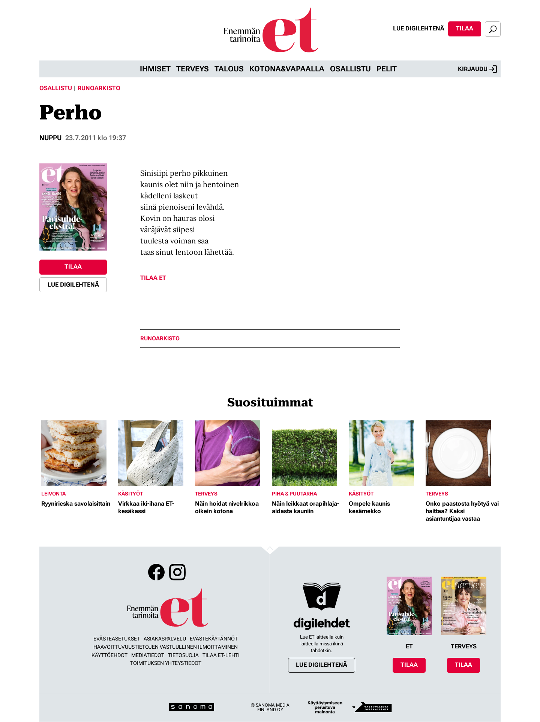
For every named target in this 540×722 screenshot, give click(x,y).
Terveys (192, 68)
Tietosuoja (183, 655)
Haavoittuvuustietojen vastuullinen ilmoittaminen (165, 647)
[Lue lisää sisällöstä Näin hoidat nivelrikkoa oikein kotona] (231, 453)
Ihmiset (155, 68)
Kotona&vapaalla (286, 68)
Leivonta (53, 494)
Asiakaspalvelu (165, 639)
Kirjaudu (477, 69)
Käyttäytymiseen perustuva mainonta (325, 707)
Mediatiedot (147, 655)
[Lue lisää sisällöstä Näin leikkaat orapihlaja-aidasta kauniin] (308, 453)
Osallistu (350, 68)
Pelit (386, 68)
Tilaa (464, 28)
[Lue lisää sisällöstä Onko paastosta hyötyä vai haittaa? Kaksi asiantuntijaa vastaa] (462, 453)
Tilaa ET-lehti (221, 655)
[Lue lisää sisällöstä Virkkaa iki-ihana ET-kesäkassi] (154, 453)
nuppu (50, 138)
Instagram (177, 572)
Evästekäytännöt (214, 639)
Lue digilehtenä (418, 28)
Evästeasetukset (116, 639)
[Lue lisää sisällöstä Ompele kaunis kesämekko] (385, 453)
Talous (229, 68)
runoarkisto (160, 338)
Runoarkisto (99, 88)
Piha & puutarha (294, 494)
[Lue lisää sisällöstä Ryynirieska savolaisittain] (77, 453)
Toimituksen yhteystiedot (165, 663)
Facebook (156, 572)
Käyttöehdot (110, 655)
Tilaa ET (153, 277)
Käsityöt (130, 494)
